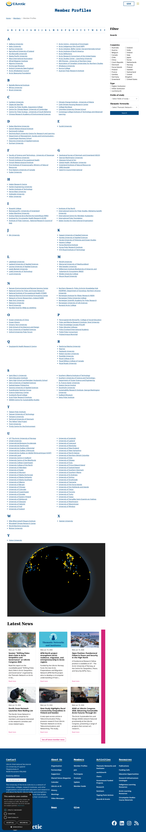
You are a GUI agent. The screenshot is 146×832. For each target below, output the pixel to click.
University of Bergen (17, 484)
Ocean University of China (19, 320)
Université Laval (15, 455)
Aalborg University (16, 44)
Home (8, 18)
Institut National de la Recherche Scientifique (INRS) (28, 216)
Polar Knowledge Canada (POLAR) (72, 325)
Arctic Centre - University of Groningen (73, 44)
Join (75, 770)
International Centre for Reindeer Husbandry (76, 216)
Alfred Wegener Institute (18, 61)
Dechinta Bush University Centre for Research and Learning (32, 133)
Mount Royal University (68, 276)
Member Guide (80, 786)
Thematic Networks (124, 105)
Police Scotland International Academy (74, 329)
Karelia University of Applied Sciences (73, 237)
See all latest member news (53, 739)
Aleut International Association (21, 58)
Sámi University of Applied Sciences (22, 383)
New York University (16, 300)
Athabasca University (67, 66)
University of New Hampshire (70, 450)
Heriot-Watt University (17, 191)
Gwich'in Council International (70, 170)
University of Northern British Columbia (74, 455)
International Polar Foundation (70, 218)
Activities (103, 759)
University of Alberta (17, 482)
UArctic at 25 (56, 786)
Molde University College (68, 274)
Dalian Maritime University (19, 126)
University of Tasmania (67, 482)
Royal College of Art (66, 358)
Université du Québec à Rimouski (21, 450)
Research (100, 787)
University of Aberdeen (18, 467)
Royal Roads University (68, 363)
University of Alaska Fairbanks (20, 477)
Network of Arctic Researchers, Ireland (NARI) (26, 298)
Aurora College (64, 68)
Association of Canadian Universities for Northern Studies (81, 63)
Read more (12, 681)
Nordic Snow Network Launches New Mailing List (21, 709)
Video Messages (57, 798)
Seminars (100, 791)
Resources (125, 759)
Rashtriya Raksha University (69, 346)
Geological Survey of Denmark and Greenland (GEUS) (79, 155)
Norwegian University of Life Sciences (73, 303)
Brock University (15, 90)
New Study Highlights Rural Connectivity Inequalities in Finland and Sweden (52, 710)
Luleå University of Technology (20, 271)
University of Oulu (66, 463)
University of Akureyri (17, 472)
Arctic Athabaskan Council (19, 71)
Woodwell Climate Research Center (22, 523)
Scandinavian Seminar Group (20, 390)
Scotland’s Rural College (18, 395)
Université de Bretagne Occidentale (22, 443)
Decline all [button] (24, 822)
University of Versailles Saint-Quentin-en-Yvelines (77, 499)
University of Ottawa (67, 460)
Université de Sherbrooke (19, 445)
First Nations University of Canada (22, 170)
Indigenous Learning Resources (127, 785)
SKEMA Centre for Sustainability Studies (24, 400)
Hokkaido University (16, 194)
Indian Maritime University (19, 213)
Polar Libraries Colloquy (68, 327)
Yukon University (15, 540)
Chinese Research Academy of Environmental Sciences (30, 114)
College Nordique (65, 107)
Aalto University (15, 46)
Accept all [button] (10, 822)
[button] (17, 827)
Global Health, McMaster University (72, 162)
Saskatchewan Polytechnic (19, 385)
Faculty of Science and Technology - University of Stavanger (31, 155)
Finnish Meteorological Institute (21, 162)
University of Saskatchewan (69, 467)
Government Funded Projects (104, 781)
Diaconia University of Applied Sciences (24, 141)
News (54, 807)
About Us (56, 759)
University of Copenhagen (19, 492)
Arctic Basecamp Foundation (20, 73)
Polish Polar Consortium (68, 332)
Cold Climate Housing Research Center (73, 104)
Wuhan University (16, 528)
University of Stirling (66, 477)
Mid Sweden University (68, 266)
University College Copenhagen (21, 463)
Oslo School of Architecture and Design (24, 327)
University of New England (69, 448)
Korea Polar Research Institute (71, 247)
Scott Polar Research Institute (20, 397)
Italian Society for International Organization (76, 220)
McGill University (65, 262)
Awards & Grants (103, 799)
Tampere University (16, 416)
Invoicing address (13, 775)
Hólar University (15, 196)
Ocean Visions (14, 322)
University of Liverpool (67, 443)
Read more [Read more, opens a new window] (21, 805)
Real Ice (62, 349)
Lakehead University (16, 262)
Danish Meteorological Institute (21, 128)
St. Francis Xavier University (69, 383)
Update (77, 782)
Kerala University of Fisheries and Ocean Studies (77, 240)
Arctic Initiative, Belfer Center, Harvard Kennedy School (79, 49)
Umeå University (15, 441)
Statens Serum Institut (67, 385)
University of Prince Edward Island (72, 465)
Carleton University (16, 102)
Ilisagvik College (15, 208)
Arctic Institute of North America (71, 51)
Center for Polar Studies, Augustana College (26, 107)
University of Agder (16, 470)
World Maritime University (19, 526)
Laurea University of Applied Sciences (23, 266)
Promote (77, 778)
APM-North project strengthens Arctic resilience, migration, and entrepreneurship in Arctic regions (52, 657)
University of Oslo (65, 458)
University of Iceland (17, 509)
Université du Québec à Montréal (21, 448)
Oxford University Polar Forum (20, 332)
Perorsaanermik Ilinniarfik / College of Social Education (80, 320)
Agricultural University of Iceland (21, 51)
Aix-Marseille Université (18, 54)
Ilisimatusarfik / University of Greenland (24, 211)
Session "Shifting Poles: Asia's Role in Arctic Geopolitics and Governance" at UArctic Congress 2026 (19, 657)
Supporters (55, 774)
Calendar (55, 782)
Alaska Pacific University (18, 56)
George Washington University (71, 157)
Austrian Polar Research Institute (71, 71)
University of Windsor (67, 506)
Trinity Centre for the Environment (22, 426)
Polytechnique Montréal (68, 334)
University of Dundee (17, 494)
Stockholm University (67, 387)
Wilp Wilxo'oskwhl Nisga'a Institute (22, 521)
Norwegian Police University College (72, 298)
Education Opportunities (129, 774)
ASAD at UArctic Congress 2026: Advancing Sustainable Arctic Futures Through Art (85, 710)
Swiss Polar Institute (66, 397)
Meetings (55, 794)
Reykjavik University (66, 351)
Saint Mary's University (18, 375)
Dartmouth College (16, 131)
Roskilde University (66, 356)
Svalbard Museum (66, 395)
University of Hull (15, 506)
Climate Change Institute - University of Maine (76, 102)
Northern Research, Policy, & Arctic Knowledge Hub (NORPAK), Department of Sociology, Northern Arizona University (79, 290)
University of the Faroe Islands (70, 484)
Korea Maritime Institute (68, 245)
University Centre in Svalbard (20, 458)
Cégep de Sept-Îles (16, 104)
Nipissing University (16, 303)
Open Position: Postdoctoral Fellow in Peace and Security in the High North (85, 655)
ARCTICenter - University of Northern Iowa (75, 61)
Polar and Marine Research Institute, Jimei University (79, 322)
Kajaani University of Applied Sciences (73, 235)
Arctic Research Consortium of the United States (77, 56)
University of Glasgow (17, 501)
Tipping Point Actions (104, 795)
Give (129, 3)
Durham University (16, 143)
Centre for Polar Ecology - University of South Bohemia (30, 112)
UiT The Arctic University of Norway (22, 438)
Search (124, 38)
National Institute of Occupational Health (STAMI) (28, 293)
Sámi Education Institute (18, 378)
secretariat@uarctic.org (16, 780)
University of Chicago (17, 487)
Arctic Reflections (65, 54)
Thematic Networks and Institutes (106, 767)
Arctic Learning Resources (125, 792)
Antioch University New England (21, 68)
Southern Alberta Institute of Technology (74, 375)
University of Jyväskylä (67, 438)
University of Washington (68, 501)
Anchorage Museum (17, 66)
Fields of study (124, 97)
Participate (78, 774)
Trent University (15, 424)
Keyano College (65, 242)
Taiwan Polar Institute (17, 412)
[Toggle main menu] (138, 4)
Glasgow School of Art (67, 160)
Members (17, 18)
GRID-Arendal (64, 167)
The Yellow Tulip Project (18, 421)
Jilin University (14, 235)
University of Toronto (67, 492)
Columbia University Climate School (72, 109)
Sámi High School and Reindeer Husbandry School (28, 380)
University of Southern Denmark (71, 470)
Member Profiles (80, 766)
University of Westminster (69, 504)
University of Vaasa (66, 497)
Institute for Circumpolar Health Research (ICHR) (27, 218)
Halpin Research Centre (18, 184)
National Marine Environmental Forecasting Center (28, 295)
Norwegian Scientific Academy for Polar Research (78, 300)
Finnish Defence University (19, 157)
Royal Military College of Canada (71, 361)
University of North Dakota (69, 453)
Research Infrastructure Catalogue (128, 779)
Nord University (15, 305)
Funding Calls (124, 770)
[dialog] (17, 811)
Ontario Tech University (18, 325)
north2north (101, 772)
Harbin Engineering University (20, 187)
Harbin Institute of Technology (20, 189)
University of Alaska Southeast (20, 480)
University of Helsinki (17, 504)
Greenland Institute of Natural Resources (75, 165)
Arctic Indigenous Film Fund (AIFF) (72, 46)
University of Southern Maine (70, 472)
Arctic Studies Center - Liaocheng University (75, 58)
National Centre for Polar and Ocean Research (26, 291)
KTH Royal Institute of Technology (72, 250)
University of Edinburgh (18, 499)
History (54, 790)
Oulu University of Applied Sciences (22, 329)
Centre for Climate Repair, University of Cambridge (28, 109)
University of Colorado (17, 489)
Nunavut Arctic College (67, 305)
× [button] (30, 795)
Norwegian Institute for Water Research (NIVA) (76, 295)
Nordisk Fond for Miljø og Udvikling (22, 308)
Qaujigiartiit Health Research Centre (23, 346)
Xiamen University (66, 521)
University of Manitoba (67, 445)
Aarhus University (16, 49)
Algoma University (16, 63)
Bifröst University (15, 87)
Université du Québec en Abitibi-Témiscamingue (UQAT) (30, 453)
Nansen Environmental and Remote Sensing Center (28, 288)
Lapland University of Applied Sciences (23, 264)
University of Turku (66, 494)
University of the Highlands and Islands (74, 487)
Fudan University (15, 172)
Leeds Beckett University (18, 269)
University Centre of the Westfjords (22, 460)
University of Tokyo (66, 489)
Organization (56, 766)
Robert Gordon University (69, 354)
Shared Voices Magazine (61, 778)
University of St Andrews (68, 475)
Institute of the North (67, 208)
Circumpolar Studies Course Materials (127, 798)
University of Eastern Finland (20, 497)
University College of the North (21, 465)
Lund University (15, 274)
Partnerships (56, 770)
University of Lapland (67, 441)
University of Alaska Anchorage (21, 475)
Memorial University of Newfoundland (74, 264)
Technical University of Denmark (21, 419)
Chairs (98, 776)
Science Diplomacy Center (19, 392)
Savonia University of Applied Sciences (23, 387)
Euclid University (65, 126)
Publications (124, 766)
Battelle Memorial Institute (19, 85)
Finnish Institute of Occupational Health (24, 160)
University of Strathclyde (68, 480)
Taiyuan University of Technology (21, 414)
